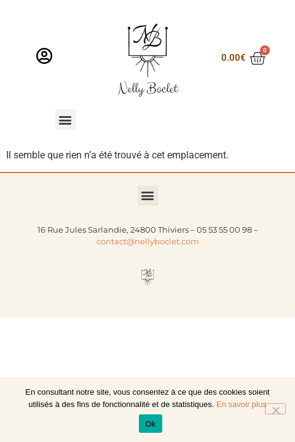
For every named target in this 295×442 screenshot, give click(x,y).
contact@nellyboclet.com (147, 241)
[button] (65, 119)
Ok (150, 423)
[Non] (275, 408)
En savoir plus (241, 404)
